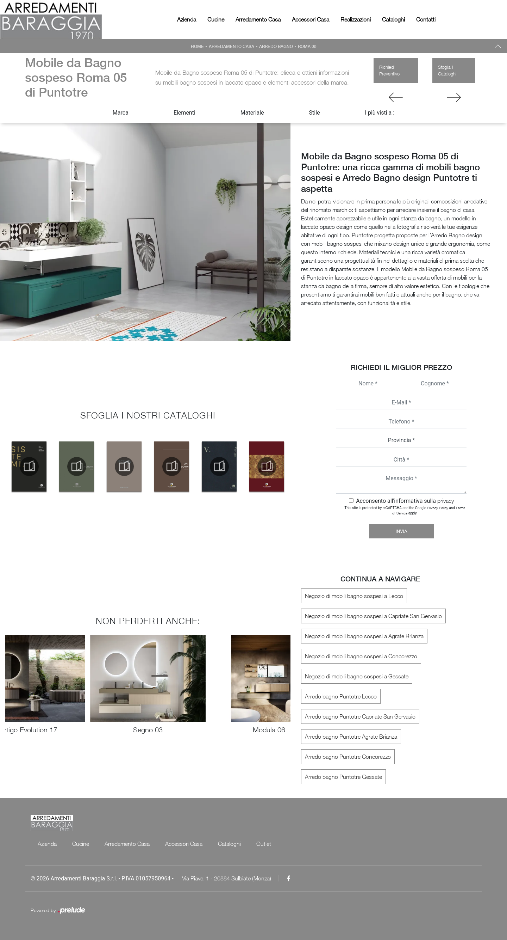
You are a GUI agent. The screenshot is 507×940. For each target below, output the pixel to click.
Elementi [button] (184, 112)
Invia (401, 531)
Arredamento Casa (258, 19)
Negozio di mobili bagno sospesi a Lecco (354, 596)
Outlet (263, 844)
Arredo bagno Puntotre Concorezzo (348, 756)
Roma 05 (307, 46)
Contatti (426, 19)
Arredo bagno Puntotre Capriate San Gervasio (360, 716)
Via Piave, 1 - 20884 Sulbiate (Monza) (226, 878)
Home (197, 46)
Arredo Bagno (276, 46)
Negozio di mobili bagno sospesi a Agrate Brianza (364, 636)
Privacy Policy (437, 508)
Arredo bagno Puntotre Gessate (343, 777)
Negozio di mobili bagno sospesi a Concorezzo (361, 656)
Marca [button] (121, 112)
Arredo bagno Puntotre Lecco (341, 696)
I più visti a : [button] (380, 112)
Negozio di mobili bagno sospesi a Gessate (356, 676)
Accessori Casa (310, 19)
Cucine (215, 19)
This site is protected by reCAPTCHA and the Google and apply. (405, 510)
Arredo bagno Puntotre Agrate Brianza (351, 736)
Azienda (186, 19)
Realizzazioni (355, 19)
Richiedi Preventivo (389, 70)
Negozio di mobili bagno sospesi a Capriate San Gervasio (373, 616)
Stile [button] (314, 112)
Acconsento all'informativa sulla (405, 501)
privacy (445, 501)
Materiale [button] (252, 112)
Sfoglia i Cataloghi (447, 70)
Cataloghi (393, 19)
